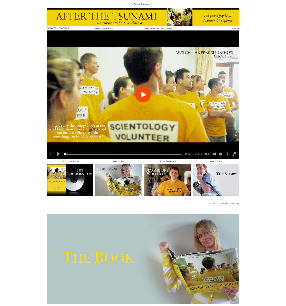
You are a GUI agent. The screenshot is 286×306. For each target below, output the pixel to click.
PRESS (235, 28)
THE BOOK (118, 161)
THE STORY (216, 161)
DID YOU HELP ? (167, 161)
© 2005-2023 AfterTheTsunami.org (224, 204)
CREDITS (51, 28)
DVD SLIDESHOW (70, 161)
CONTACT (63, 28)
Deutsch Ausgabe (143, 4)
